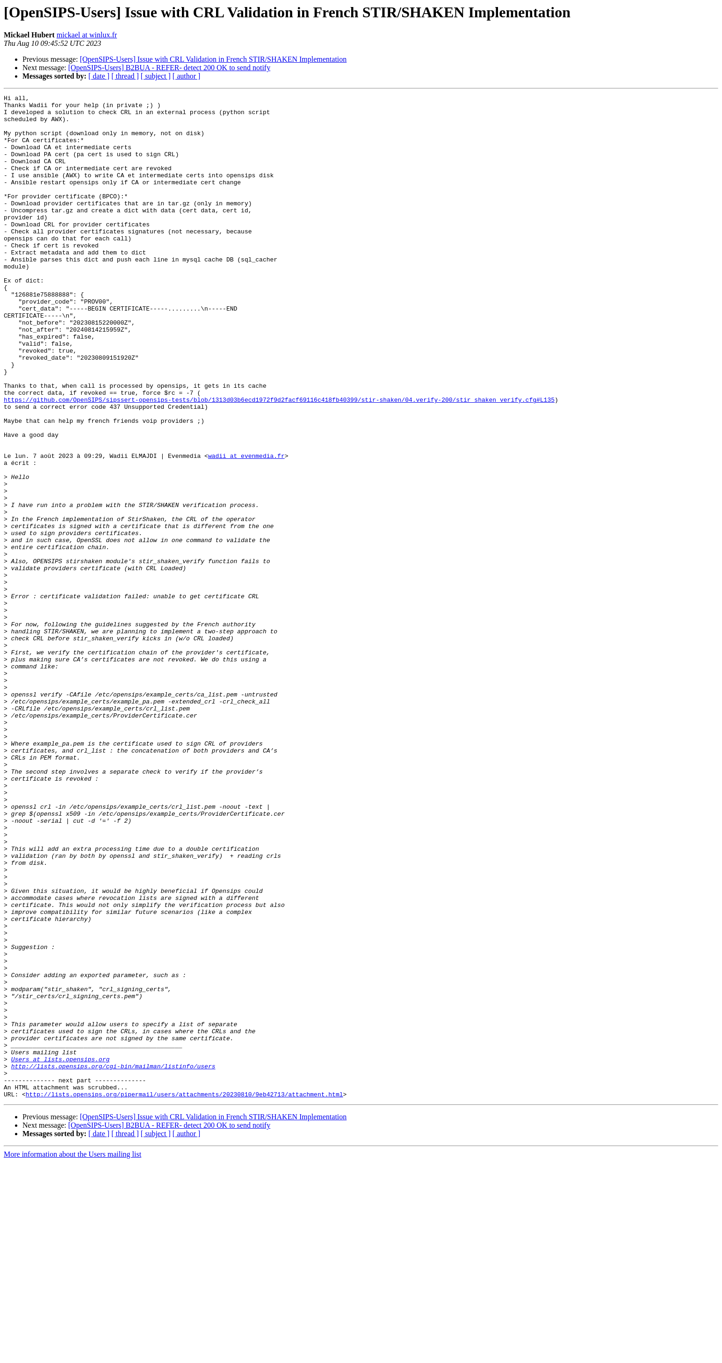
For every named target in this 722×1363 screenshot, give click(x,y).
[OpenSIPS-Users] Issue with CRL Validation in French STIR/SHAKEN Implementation (213, 59)
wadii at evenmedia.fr (246, 528)
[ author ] (187, 76)
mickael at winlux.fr (87, 35)
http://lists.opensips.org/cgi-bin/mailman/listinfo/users (113, 1261)
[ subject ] (156, 76)
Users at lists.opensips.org (60, 1252)
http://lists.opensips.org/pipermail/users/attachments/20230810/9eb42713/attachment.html (184, 1294)
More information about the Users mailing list (72, 1355)
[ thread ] (125, 76)
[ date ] (98, 76)
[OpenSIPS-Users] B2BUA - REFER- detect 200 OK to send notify (169, 68)
